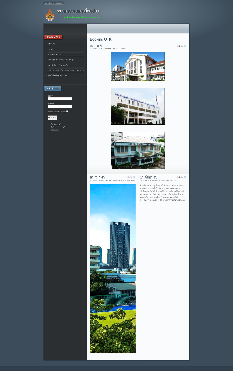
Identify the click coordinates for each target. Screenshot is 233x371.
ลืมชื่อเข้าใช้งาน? (58, 127)
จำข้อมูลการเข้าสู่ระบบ (57, 112)
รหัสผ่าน (51, 104)
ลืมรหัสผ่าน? (56, 124)
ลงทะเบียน (55, 130)
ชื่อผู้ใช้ (50, 96)
